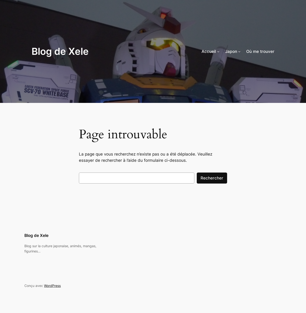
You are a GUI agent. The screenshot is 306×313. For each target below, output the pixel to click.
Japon (231, 51)
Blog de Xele (60, 51)
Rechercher (212, 178)
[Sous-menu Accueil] (218, 51)
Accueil (209, 51)
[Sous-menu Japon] (239, 51)
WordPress (52, 286)
